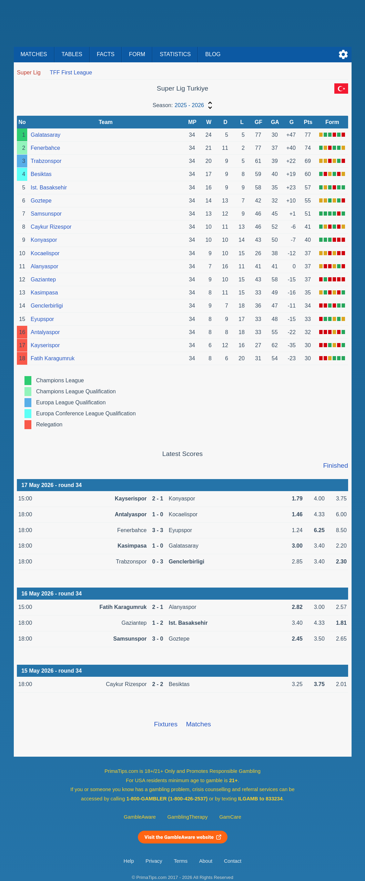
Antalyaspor (45, 332)
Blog (212, 54)
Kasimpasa (44, 293)
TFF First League (71, 72)
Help (129, 861)
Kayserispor (45, 345)
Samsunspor (46, 214)
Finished (335, 465)
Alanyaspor (44, 266)
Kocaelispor (45, 253)
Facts (106, 54)
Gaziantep (43, 279)
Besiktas (41, 174)
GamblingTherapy (188, 817)
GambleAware (140, 817)
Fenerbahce (45, 148)
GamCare (230, 817)
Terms (180, 861)
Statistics (175, 54)
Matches (34, 54)
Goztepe (41, 201)
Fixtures (166, 724)
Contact (233, 861)
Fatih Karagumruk (52, 358)
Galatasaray (45, 135)
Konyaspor (44, 240)
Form (137, 54)
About (205, 861)
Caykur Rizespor (51, 227)
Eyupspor (42, 319)
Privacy (153, 861)
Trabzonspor (46, 161)
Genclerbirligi (47, 306)
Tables (72, 54)
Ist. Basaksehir (49, 187)
